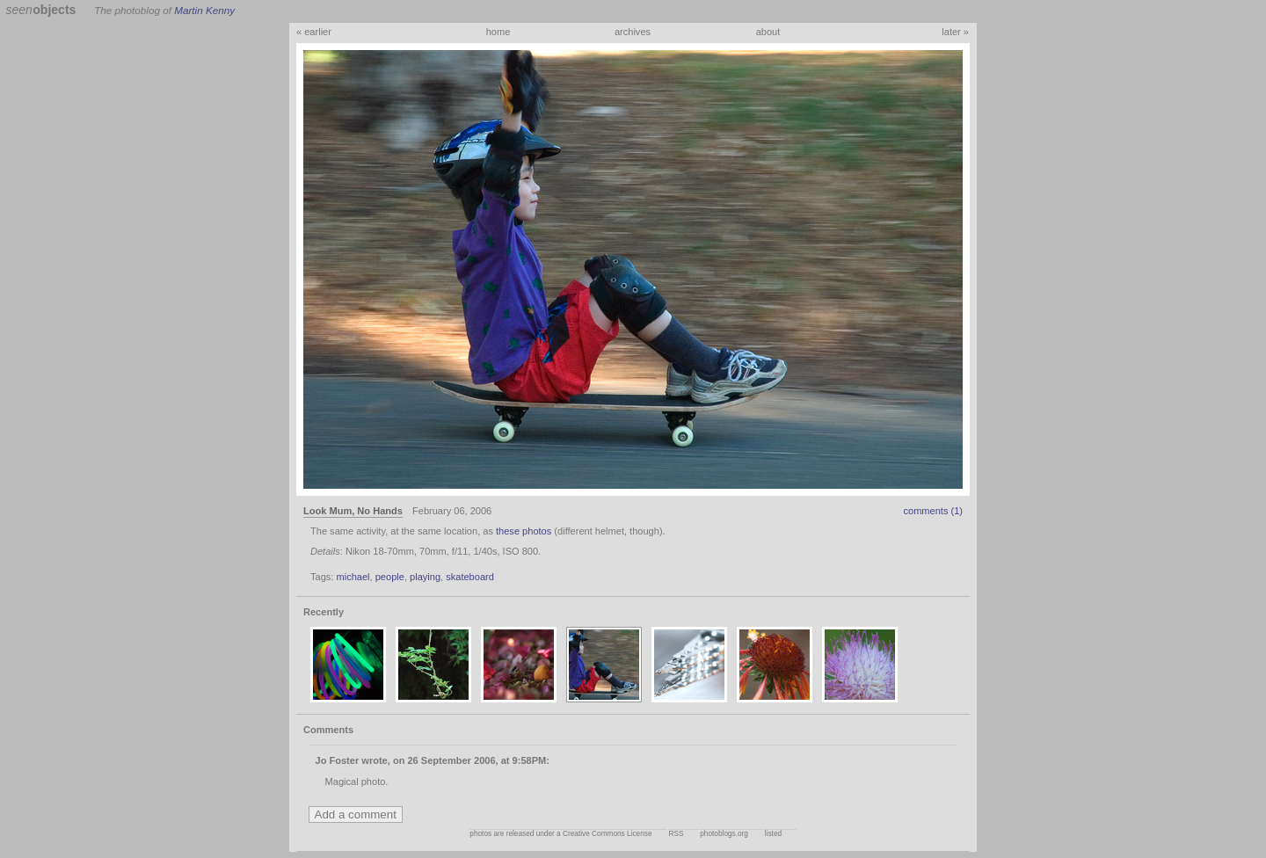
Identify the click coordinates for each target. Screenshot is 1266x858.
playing (425, 576)
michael (352, 576)
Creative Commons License (607, 834)
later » (955, 31)
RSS (675, 834)
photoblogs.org (724, 834)
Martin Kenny (204, 10)
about (768, 31)
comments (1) (933, 510)
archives (633, 31)
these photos (523, 531)
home (498, 31)
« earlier (313, 31)
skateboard (470, 576)
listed (773, 834)
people (389, 576)
